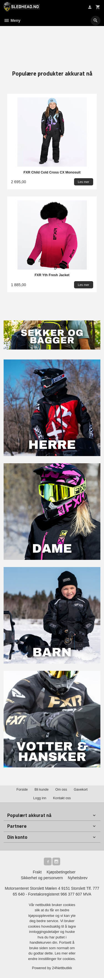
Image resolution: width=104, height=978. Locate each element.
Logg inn (39, 798)
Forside (22, 789)
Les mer (62, 953)
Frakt (37, 872)
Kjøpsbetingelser (61, 872)
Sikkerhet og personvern (42, 878)
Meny (12, 20)
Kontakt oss (62, 798)
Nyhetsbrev (78, 878)
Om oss (61, 789)
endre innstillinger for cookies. (52, 959)
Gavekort (81, 789)
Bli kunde (42, 789)
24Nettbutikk (62, 968)
